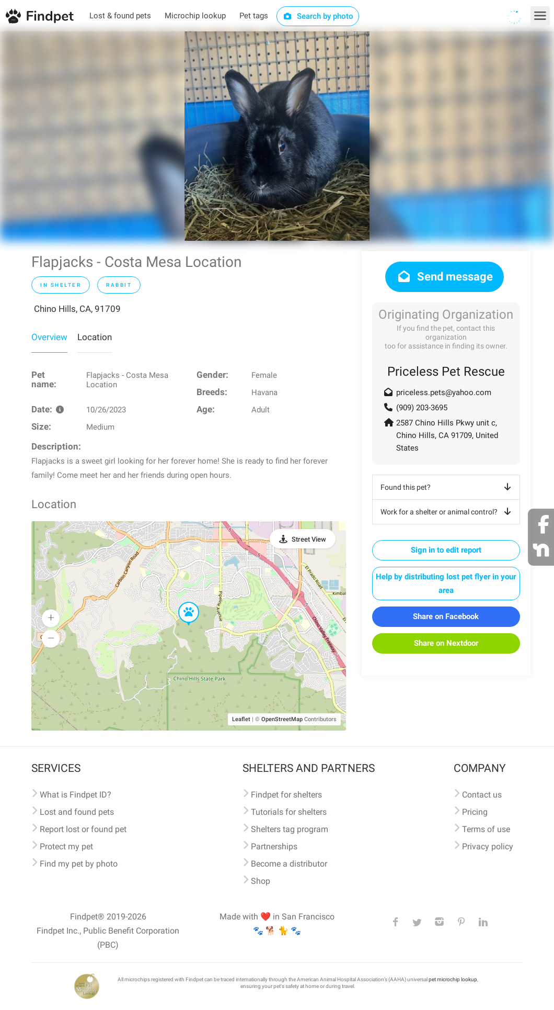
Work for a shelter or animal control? (447, 512)
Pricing (475, 812)
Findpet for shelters (286, 795)
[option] (277, 136)
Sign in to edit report (446, 550)
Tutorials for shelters (289, 812)
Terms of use (486, 829)
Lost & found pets (120, 15)
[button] (181, 602)
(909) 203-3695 (421, 407)
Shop (260, 881)
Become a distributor (289, 864)
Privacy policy (487, 846)
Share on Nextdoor (446, 643)
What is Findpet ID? (75, 795)
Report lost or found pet (83, 829)
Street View (309, 539)
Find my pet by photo (79, 864)
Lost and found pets (77, 812)
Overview (49, 337)
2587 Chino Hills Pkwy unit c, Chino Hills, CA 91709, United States (447, 435)
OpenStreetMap (282, 719)
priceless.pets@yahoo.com (443, 392)
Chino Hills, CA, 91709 (77, 309)
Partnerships (274, 846)
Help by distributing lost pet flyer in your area (446, 583)
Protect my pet (66, 846)
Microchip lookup (195, 15)
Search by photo (318, 16)
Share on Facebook (446, 616)
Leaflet (241, 719)
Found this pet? (447, 487)
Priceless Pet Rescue (446, 371)
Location (94, 337)
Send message (444, 276)
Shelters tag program (289, 829)
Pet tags (253, 15)
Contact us (482, 795)
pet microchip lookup (453, 979)
